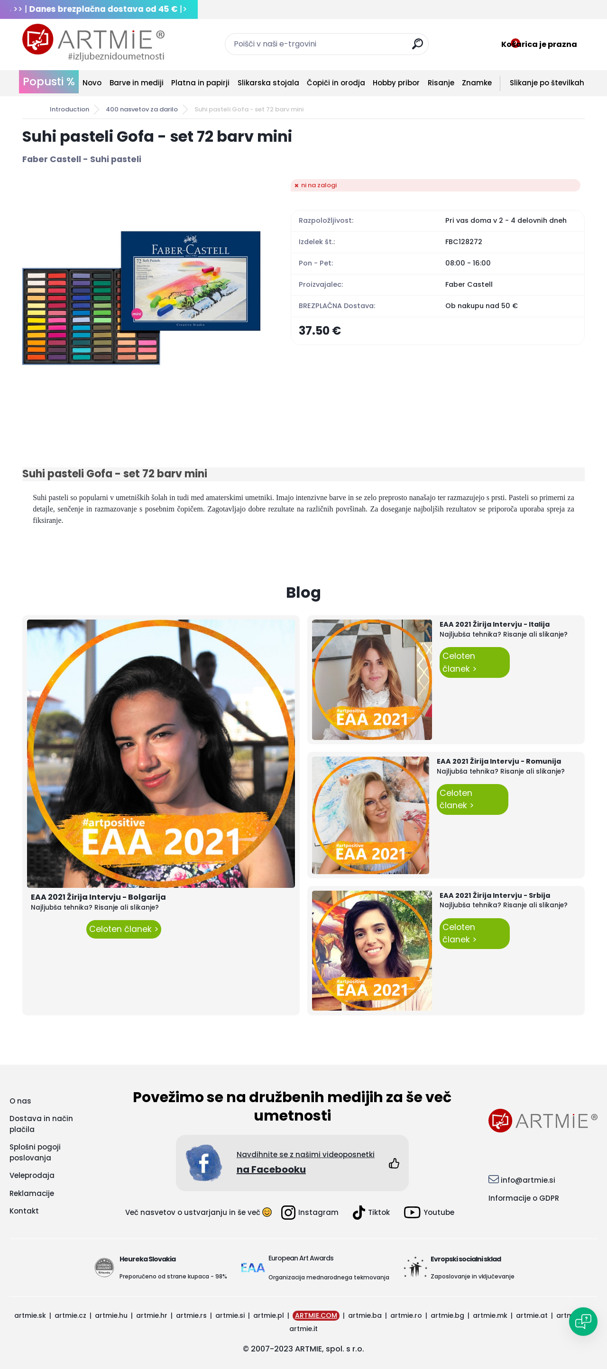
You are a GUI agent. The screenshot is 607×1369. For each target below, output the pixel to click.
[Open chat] (583, 1321)
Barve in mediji (137, 83)
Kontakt (24, 1211)
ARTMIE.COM (316, 1315)
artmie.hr (151, 1315)
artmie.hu (111, 1315)
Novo (92, 83)
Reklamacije (31, 1193)
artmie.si (230, 1315)
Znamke (477, 83)
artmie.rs (191, 1315)
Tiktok (371, 1212)
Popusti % (49, 81)
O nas (20, 1101)
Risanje (441, 83)
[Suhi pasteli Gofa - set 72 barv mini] (141, 298)
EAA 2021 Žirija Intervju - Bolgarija (98, 897)
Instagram (310, 1212)
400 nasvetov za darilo (142, 109)
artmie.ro (406, 1315)
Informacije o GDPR (523, 1198)
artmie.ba (365, 1315)
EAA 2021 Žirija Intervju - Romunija (499, 761)
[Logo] (93, 42)
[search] (417, 47)
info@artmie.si (528, 1180)
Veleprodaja (32, 1175)
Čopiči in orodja (336, 83)
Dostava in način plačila (41, 1123)
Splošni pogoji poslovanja (35, 1152)
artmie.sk (30, 1315)
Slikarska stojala (268, 83)
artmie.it (303, 1328)
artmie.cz (70, 1315)
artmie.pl (268, 1315)
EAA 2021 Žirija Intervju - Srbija (495, 895)
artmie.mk (490, 1315)
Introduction (69, 109)
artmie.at (532, 1315)
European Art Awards (300, 1258)
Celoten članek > (123, 929)
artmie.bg (447, 1315)
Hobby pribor (396, 83)
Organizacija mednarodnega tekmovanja (328, 1277)
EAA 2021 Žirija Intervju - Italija (495, 624)
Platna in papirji (200, 83)
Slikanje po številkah (547, 83)
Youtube (429, 1212)
